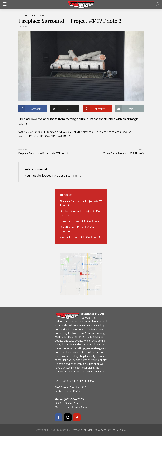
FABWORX (88, 132)
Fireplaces (23, 15)
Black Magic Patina (55, 132)
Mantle (22, 136)
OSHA (123, 430)
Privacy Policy (102, 430)
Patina (32, 136)
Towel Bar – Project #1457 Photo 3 (81, 221)
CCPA (115, 430)
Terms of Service (82, 430)
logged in (48, 175)
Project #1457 (37, 15)
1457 (20, 132)
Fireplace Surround (120, 132)
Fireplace (100, 132)
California (74, 132)
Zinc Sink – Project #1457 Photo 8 (80, 237)
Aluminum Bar (34, 132)
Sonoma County (60, 136)
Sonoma (44, 136)
